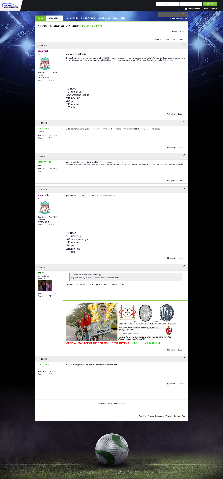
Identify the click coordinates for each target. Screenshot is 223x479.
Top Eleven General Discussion (64, 26)
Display (180, 39)
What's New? (54, 18)
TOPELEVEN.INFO (146, 343)
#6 (184, 358)
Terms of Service (173, 416)
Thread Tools (169, 39)
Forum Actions (88, 18)
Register (214, 8)
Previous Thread (105, 403)
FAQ (115, 18)
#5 (184, 266)
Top (183, 416)
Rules (122, 18)
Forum (40, 18)
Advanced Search (178, 18)
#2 (184, 122)
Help (206, 8)
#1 (184, 44)
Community (72, 18)
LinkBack (156, 39)
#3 (184, 155)
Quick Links (104, 18)
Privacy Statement (155, 416)
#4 (184, 188)
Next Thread (119, 403)
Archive (142, 416)
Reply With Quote (175, 114)
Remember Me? (194, 9)
